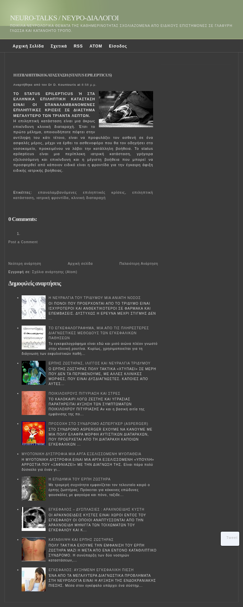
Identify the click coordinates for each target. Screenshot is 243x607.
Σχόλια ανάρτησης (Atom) (54, 272)
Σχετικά (59, 46)
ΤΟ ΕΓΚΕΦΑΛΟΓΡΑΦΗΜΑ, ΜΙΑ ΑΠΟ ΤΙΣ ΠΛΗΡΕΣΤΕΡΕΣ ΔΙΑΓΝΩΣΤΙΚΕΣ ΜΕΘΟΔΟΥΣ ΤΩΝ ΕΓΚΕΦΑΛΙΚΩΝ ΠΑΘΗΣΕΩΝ (99, 333)
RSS (78, 46)
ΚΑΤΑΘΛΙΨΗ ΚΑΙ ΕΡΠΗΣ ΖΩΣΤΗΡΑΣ (81, 540)
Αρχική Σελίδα (28, 46)
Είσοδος (118, 46)
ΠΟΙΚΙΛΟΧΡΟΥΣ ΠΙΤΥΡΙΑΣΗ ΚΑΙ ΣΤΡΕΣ (85, 393)
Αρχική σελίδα (80, 263)
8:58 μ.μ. (89, 84)
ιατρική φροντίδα (53, 198)
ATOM (96, 46)
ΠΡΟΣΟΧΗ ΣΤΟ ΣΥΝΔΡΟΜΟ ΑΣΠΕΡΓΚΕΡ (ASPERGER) (98, 424)
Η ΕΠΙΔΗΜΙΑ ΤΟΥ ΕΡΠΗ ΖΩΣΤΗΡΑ (80, 479)
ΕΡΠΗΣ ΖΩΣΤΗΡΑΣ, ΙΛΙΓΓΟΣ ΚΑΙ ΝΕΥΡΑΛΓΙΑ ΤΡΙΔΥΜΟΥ (100, 363)
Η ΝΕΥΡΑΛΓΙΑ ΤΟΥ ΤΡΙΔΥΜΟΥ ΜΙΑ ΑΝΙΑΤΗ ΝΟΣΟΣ (95, 298)
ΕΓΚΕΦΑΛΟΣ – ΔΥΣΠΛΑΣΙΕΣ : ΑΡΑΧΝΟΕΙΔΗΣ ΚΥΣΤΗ (96, 509)
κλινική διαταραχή (89, 198)
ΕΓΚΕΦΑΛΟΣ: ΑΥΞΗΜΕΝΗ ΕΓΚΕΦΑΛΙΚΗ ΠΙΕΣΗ (91, 570)
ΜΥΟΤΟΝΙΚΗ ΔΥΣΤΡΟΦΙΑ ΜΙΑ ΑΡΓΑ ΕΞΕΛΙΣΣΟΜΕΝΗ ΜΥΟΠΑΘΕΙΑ (81, 454)
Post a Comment (23, 242)
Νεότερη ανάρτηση (24, 263)
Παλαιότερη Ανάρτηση (139, 263)
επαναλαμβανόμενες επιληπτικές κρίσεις (81, 192)
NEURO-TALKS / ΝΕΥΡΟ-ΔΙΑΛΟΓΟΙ (64, 18)
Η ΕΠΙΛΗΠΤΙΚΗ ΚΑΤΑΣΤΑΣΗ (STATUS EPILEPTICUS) (62, 74)
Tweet (232, 538)
